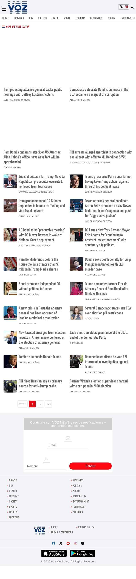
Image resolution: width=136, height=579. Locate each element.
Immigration (96, 18)
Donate (5, 18)
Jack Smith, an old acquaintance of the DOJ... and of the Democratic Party (99, 333)
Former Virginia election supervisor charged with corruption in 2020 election (99, 382)
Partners (78, 510)
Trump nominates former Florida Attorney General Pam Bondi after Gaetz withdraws (107, 287)
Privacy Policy (86, 525)
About (54, 525)
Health (55, 18)
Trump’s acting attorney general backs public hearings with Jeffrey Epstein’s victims (33, 91)
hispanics (19, 18)
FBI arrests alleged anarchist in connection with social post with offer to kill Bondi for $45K (101, 153)
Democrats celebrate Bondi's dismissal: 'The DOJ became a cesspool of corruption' (99, 91)
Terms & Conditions (62, 530)
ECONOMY (80, 18)
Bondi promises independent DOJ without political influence (40, 285)
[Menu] (4, 8)
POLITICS (42, 18)
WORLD (67, 18)
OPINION (13, 510)
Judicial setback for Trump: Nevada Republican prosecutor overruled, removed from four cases (42, 180)
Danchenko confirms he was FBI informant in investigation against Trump (106, 360)
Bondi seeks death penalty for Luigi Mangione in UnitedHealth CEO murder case (108, 263)
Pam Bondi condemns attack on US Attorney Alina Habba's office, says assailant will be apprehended (32, 156)
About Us (14, 515)
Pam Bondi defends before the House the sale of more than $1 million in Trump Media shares (39, 263)
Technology (79, 505)
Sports (13, 505)
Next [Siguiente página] (52, 402)
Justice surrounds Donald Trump (40, 355)
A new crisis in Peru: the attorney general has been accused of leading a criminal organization (40, 312)
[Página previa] (20, 402)
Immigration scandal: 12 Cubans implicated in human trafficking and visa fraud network (42, 204)
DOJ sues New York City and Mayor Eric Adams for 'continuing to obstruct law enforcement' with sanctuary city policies (107, 236)
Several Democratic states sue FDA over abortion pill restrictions (108, 309)
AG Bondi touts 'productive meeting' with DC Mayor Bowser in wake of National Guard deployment (42, 234)
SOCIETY (111, 18)
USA (31, 18)
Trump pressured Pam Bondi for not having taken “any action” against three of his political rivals (108, 180)
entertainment (128, 18)
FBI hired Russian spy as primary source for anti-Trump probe (40, 382)
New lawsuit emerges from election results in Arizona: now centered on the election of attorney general (42, 336)
